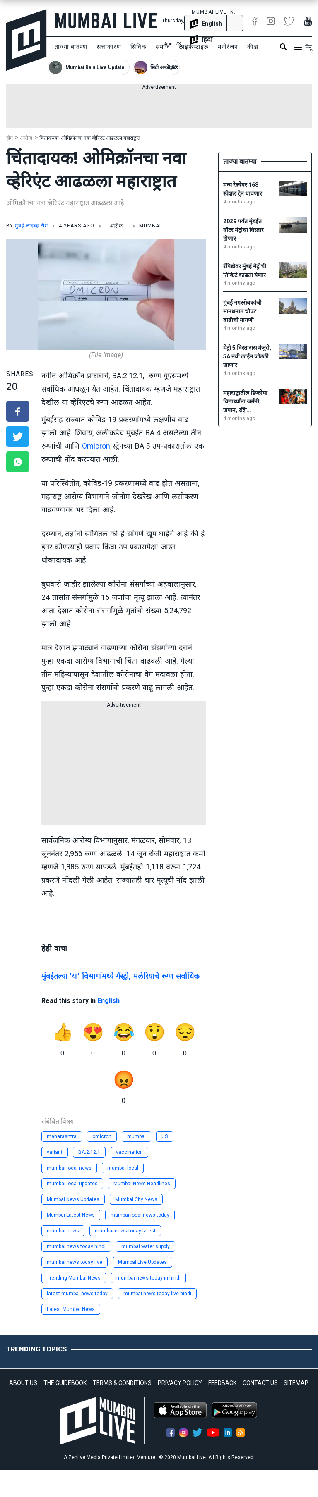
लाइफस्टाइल (194, 46)
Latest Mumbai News (71, 1309)
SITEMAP (296, 1383)
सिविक (138, 46)
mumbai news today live (74, 1262)
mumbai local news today (140, 1215)
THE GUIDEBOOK (65, 1383)
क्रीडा (253, 46)
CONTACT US (260, 1383)
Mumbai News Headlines (141, 1184)
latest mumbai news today (77, 1293)
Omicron (96, 446)
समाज (163, 46)
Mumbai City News (136, 1199)
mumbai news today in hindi (148, 1278)
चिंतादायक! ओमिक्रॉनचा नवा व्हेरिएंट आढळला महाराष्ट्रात (89, 138)
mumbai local (122, 1168)
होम (9, 138)
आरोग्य (26, 138)
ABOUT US (23, 1383)
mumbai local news (69, 1168)
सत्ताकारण (109, 46)
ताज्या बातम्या (71, 46)
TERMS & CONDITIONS (122, 1383)
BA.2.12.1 (89, 1152)
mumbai (136, 1136)
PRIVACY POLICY (180, 1383)
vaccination (129, 1152)
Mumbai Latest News (71, 1215)
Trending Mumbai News (74, 1278)
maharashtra (62, 1136)
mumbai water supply (145, 1246)
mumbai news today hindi (76, 1246)
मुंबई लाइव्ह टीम (31, 226)
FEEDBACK (222, 1383)
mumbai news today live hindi (157, 1293)
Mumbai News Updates (73, 1199)
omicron (101, 1136)
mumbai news (63, 1231)
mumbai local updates (72, 1184)
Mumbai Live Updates (142, 1262)
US (164, 1136)
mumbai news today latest (125, 1231)
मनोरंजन (228, 46)
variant (55, 1152)
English (108, 1001)
